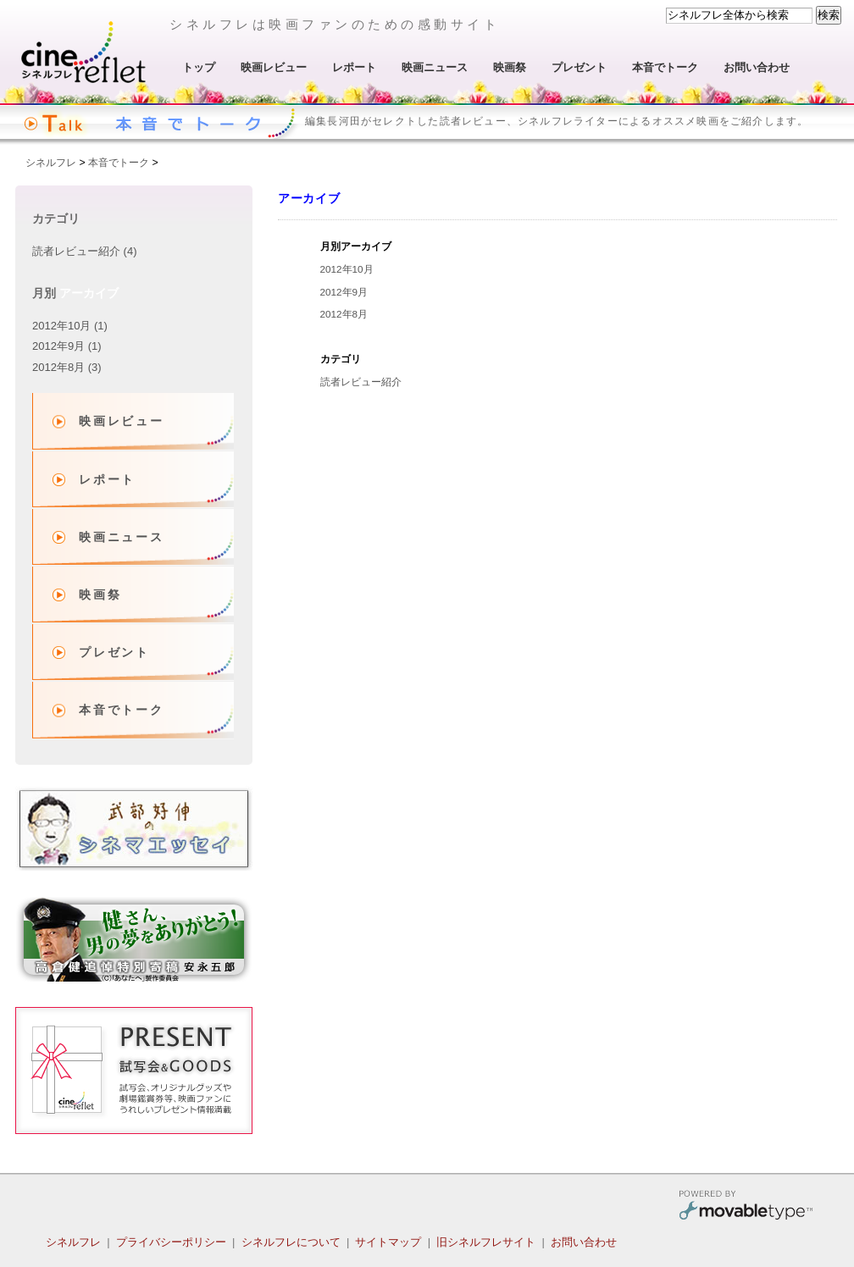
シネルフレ (84, 51)
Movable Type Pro (745, 1207)
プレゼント (579, 67)
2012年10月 (347, 268)
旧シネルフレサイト (485, 1242)
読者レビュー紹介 (361, 381)
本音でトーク (665, 67)
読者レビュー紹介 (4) (84, 251)
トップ (198, 67)
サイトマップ (388, 1242)
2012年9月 (344, 291)
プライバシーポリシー (171, 1242)
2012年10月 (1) (70, 325)
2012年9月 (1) (67, 346)
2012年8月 (344, 313)
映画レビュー (274, 67)
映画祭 (509, 67)
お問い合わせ (757, 67)
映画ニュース (435, 67)
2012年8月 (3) (67, 367)
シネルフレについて (291, 1242)
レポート (354, 67)
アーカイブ (89, 293)
